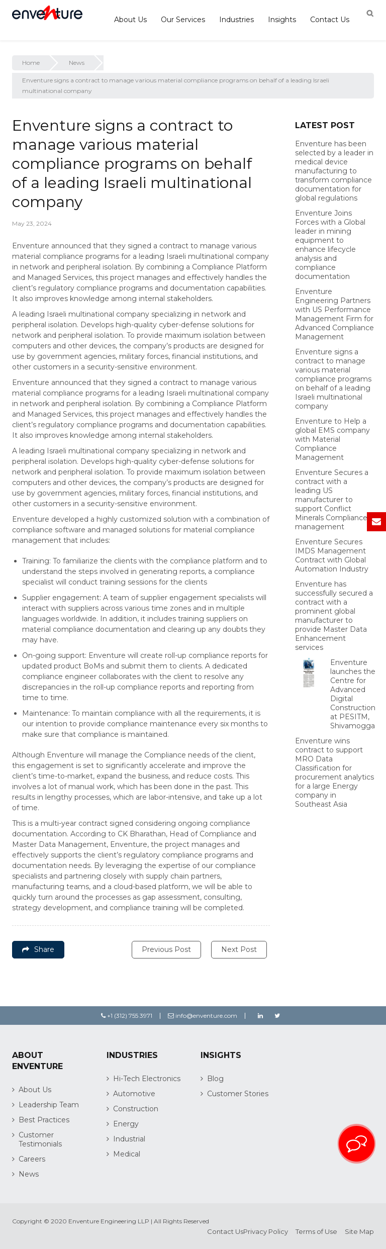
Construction (135, 1108)
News (76, 62)
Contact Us (329, 19)
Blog (215, 1078)
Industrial (129, 1138)
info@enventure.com (202, 1015)
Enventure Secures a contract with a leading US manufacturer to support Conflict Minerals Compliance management (331, 499)
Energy (126, 1123)
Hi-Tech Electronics (146, 1078)
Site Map (359, 1231)
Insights (282, 19)
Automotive (134, 1093)
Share (38, 949)
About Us (130, 19)
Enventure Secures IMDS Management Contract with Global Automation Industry (331, 555)
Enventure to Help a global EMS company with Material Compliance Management (332, 439)
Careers (32, 1159)
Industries (236, 19)
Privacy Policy (265, 1231)
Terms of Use (316, 1231)
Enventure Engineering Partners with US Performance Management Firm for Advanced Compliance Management (334, 314)
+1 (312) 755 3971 (126, 1015)
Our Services (183, 19)
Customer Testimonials (40, 1139)
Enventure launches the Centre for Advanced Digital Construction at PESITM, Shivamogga (352, 694)
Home (31, 62)
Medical (126, 1154)
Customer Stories (237, 1093)
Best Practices (44, 1119)
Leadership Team (49, 1104)
